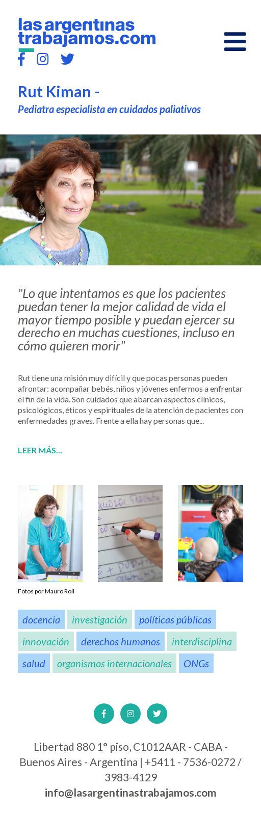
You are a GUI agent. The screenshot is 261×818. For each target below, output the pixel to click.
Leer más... (40, 450)
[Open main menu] (235, 42)
